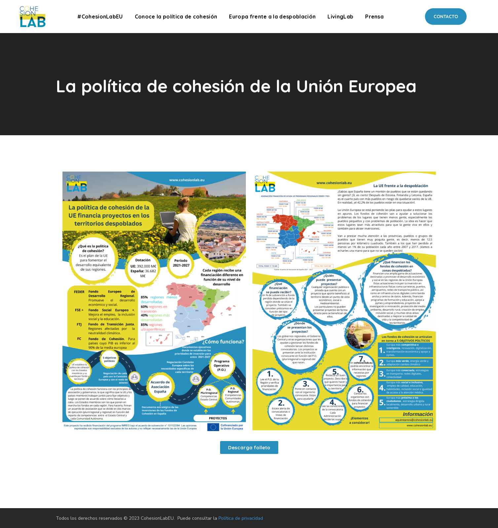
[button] (446, 16)
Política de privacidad (240, 518)
